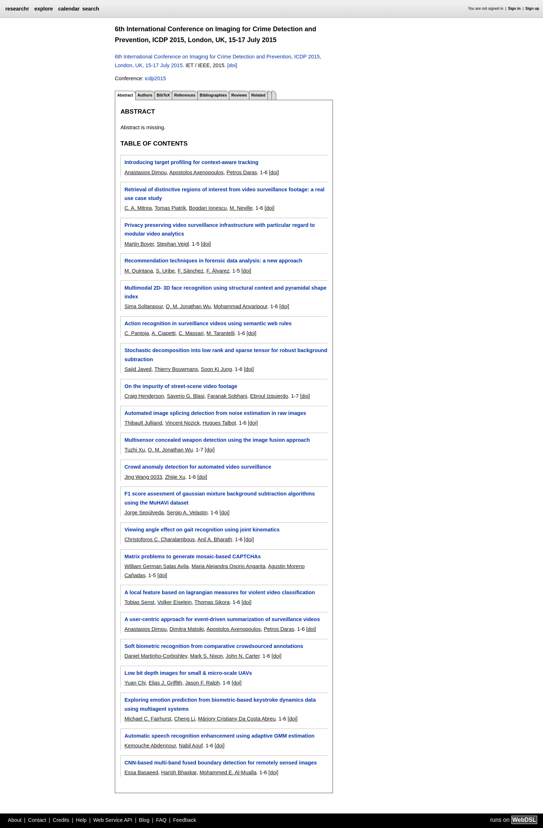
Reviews (239, 95)
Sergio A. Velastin (187, 512)
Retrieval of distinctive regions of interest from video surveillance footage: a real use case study (224, 194)
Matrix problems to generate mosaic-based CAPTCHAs (192, 556)
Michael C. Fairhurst (147, 719)
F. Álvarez (217, 271)
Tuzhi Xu (134, 450)
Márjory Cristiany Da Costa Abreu (237, 719)
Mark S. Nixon (206, 656)
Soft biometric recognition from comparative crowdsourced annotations (213, 646)
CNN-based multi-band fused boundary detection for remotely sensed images (220, 763)
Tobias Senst (139, 602)
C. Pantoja (136, 333)
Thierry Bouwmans (176, 369)
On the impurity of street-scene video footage (180, 386)
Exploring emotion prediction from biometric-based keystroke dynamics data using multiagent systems (219, 704)
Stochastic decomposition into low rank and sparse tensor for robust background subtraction (225, 354)
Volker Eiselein (174, 602)
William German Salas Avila (156, 566)
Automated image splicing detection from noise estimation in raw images (215, 413)
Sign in (514, 9)
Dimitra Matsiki (186, 629)
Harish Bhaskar (179, 772)
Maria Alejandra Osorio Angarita (228, 566)
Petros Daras (241, 172)
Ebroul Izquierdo (269, 396)
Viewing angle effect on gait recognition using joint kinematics (201, 530)
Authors (144, 95)
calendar (69, 9)
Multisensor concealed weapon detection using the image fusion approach (217, 440)
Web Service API (112, 820)
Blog (144, 820)
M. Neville (241, 208)
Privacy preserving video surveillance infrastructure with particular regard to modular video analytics (219, 229)
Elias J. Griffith (165, 683)
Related (258, 95)
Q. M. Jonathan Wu (188, 306)
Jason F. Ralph (202, 683)
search (90, 9)
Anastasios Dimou (145, 172)
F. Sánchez (191, 271)
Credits (61, 820)
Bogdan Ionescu (208, 208)
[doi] (232, 65)
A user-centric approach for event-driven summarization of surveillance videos (222, 619)
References (184, 95)
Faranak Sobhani (227, 396)
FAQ (161, 820)
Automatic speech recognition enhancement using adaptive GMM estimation (219, 736)
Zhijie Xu (175, 477)
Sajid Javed (137, 369)
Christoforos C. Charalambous (159, 539)
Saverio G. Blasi (185, 396)
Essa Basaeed (141, 772)
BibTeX (163, 95)
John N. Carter (243, 656)
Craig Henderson (144, 396)
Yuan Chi (134, 683)
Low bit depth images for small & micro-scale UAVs (188, 673)
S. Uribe (165, 271)
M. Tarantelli (220, 333)
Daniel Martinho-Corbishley (155, 656)
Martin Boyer (139, 244)
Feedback (184, 820)
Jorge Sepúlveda (144, 512)
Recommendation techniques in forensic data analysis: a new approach (213, 261)
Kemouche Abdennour (150, 746)
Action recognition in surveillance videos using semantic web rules (207, 323)
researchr (17, 9)
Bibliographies (213, 95)
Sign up (532, 9)
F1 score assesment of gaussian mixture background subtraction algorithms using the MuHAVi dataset (219, 498)
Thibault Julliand (143, 423)
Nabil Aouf (191, 746)
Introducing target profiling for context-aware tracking (191, 162)
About (15, 820)
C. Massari (191, 333)
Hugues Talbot (219, 423)
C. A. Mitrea (138, 208)
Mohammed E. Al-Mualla (228, 772)
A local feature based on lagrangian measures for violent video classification (219, 592)
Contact (37, 820)
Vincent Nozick (182, 423)
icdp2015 (155, 78)
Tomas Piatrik (170, 208)
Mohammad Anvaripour (241, 306)
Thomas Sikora (212, 602)
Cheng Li (184, 719)
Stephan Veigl (173, 244)
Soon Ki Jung (216, 369)
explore (43, 9)
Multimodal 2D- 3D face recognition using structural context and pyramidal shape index (225, 292)
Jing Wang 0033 (143, 477)
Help (81, 820)
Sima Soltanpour (143, 306)
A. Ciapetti (164, 333)
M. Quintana (138, 271)
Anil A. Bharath (214, 539)
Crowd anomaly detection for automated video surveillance (197, 467)
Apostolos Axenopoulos (196, 172)
